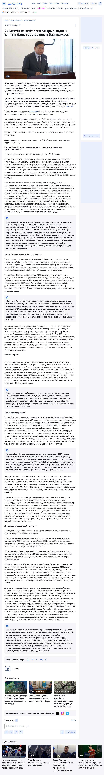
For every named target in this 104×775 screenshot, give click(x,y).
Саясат (33, 3)
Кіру (75, 720)
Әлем (39, 3)
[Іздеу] (100, 3)
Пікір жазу (71, 732)
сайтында (33, 111)
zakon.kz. (69, 106)
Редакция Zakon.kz (29, 20)
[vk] (41, 659)
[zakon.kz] (15, 3)
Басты (6, 20)
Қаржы (45, 3)
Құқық (57, 3)
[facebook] (37, 659)
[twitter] (46, 659)
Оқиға (51, 3)
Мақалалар (64, 3)
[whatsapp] (28, 659)
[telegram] (32, 659)
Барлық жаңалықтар (16, 20)
